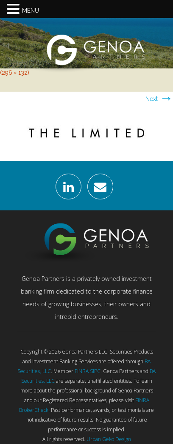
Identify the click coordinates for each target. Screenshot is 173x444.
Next (159, 98)
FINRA (82, 371)
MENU (30, 10)
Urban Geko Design (108, 439)
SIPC (95, 371)
